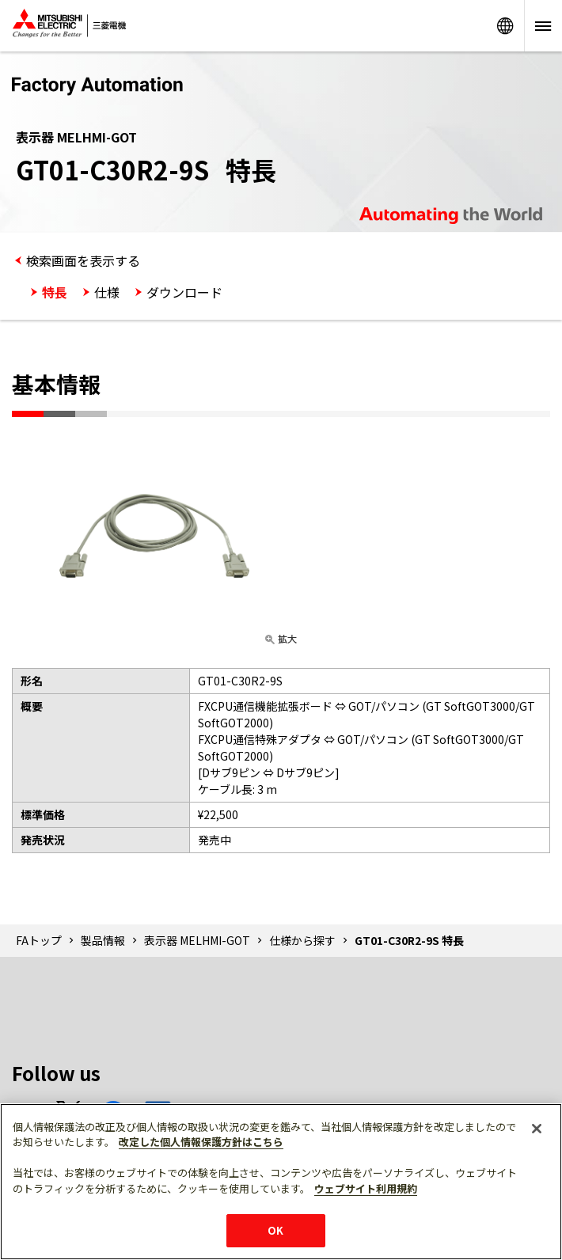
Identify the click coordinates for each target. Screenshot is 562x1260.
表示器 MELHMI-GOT (197, 940)
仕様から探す (302, 940)
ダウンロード (184, 292)
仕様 (107, 292)
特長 (54, 292)
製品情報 (103, 940)
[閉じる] (536, 1128)
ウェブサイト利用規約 (365, 1188)
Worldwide (505, 25)
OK (275, 1230)
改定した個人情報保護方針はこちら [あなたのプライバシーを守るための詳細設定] (201, 1141)
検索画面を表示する (83, 260)
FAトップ (39, 940)
